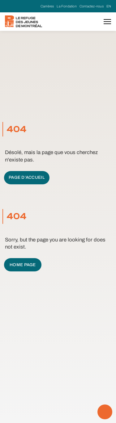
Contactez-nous (91, 6)
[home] (23, 21)
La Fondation (67, 6)
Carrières (47, 6)
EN (108, 6)
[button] (107, 22)
